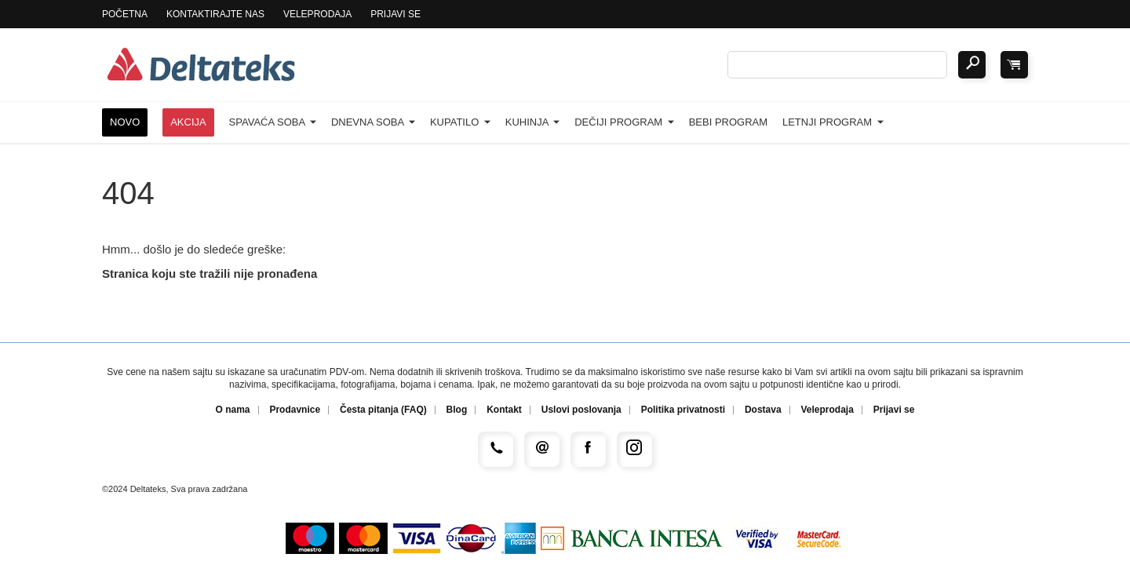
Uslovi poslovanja (581, 410)
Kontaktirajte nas (215, 14)
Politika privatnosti (683, 410)
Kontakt (504, 410)
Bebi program (728, 122)
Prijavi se (395, 14)
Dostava (763, 410)
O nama (233, 410)
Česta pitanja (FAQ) (383, 410)
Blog (457, 410)
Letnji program (833, 122)
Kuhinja (532, 122)
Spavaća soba (272, 122)
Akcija (188, 122)
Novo (125, 122)
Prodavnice (294, 410)
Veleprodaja (317, 14)
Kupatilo (460, 122)
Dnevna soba (373, 122)
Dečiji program (624, 122)
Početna (125, 14)
